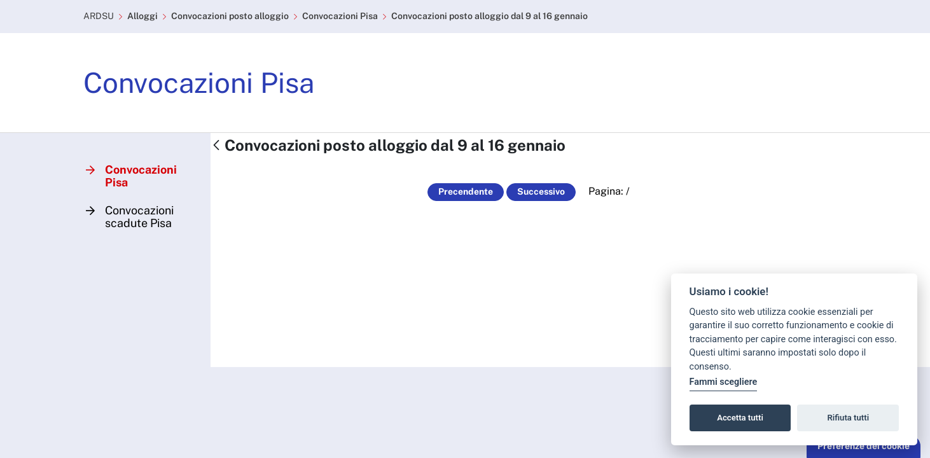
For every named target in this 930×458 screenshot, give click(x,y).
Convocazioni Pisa (340, 16)
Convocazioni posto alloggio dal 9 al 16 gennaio (489, 16)
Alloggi (142, 16)
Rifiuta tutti (849, 417)
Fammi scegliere (724, 382)
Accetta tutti (740, 417)
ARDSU (98, 16)
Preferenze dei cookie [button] (863, 446)
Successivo (541, 191)
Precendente (465, 191)
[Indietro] (216, 146)
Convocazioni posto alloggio (230, 16)
